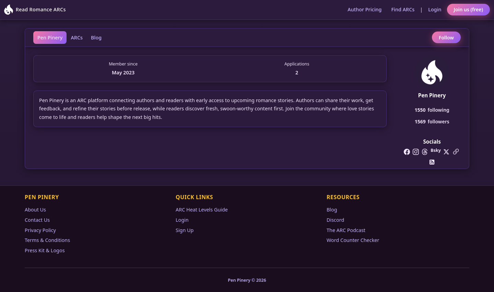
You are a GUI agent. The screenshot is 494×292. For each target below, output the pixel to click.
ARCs (77, 37)
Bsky (436, 150)
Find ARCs (403, 9)
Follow (446, 37)
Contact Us (37, 220)
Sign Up (184, 230)
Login (434, 9)
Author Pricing (364, 9)
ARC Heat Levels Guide (202, 209)
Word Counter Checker (353, 240)
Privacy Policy (40, 230)
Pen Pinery (49, 37)
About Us (35, 209)
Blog (96, 37)
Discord (335, 220)
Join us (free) (468, 9)
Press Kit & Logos (45, 250)
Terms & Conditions (47, 240)
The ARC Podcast (346, 230)
